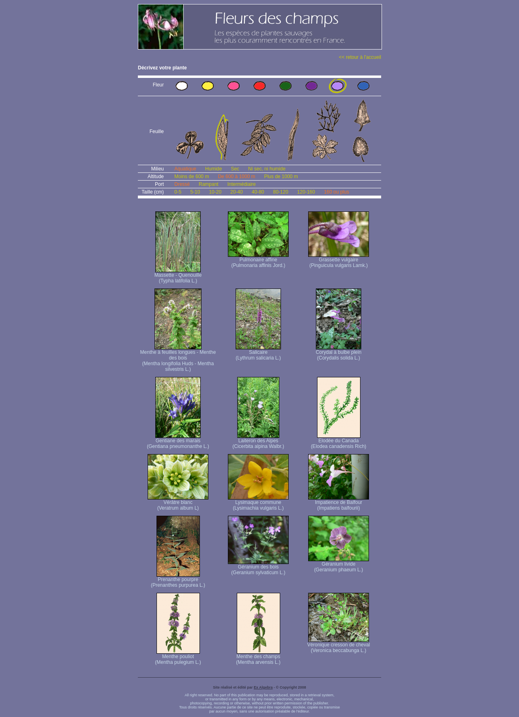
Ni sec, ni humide (266, 169)
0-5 (177, 192)
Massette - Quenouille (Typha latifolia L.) (178, 276)
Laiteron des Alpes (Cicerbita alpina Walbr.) (258, 441)
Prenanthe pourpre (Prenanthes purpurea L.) (178, 580)
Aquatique (185, 169)
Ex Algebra (263, 687)
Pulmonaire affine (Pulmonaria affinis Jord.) (258, 260)
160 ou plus (336, 192)
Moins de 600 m (191, 176)
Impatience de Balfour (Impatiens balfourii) (338, 503)
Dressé (182, 184)
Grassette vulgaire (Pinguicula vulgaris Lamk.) (338, 260)
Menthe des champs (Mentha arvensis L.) (258, 657)
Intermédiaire (241, 184)
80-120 (280, 192)
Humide (213, 169)
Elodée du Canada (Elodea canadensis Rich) (339, 441)
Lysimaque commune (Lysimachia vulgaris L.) (258, 503)
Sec (235, 169)
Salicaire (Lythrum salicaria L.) (258, 353)
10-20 (215, 192)
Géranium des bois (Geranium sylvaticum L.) (258, 567)
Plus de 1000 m (281, 176)
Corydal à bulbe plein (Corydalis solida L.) (339, 353)
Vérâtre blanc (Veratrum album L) (178, 503)
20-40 (236, 192)
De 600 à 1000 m (236, 176)
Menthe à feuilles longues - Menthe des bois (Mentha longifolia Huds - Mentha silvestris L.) (178, 358)
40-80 (258, 192)
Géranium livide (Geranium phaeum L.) (338, 565)
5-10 (195, 192)
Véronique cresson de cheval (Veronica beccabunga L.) (338, 645)
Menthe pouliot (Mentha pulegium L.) (178, 657)
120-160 (306, 192)
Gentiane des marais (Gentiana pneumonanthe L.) (178, 441)
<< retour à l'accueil (360, 57)
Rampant (209, 184)
